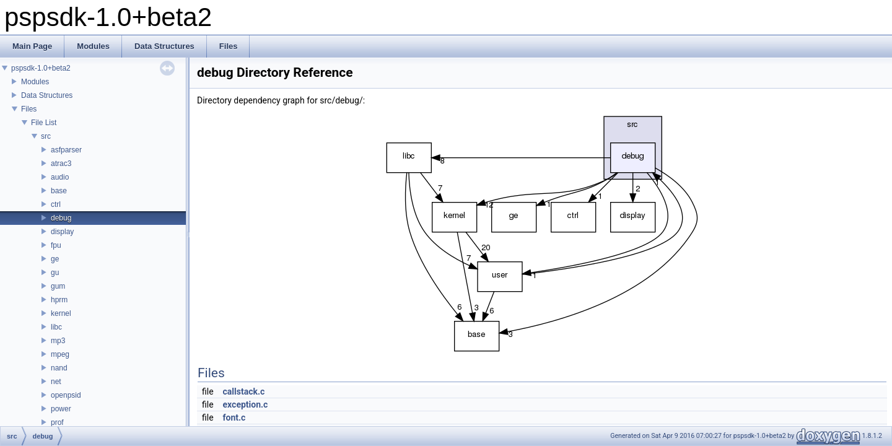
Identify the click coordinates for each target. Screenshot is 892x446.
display (62, 231)
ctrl (56, 204)
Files (29, 109)
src (46, 136)
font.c (234, 417)
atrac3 (61, 163)
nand (59, 368)
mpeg (60, 354)
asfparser (66, 150)
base (59, 190)
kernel (61, 313)
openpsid (66, 395)
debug (61, 218)
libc (56, 327)
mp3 (58, 340)
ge (55, 259)
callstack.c (244, 391)
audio (60, 177)
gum (58, 286)
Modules (35, 81)
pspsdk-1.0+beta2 (41, 68)
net (56, 381)
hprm (59, 299)
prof (57, 422)
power (61, 408)
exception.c (245, 404)
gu (55, 272)
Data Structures (46, 95)
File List (43, 122)
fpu (56, 245)
